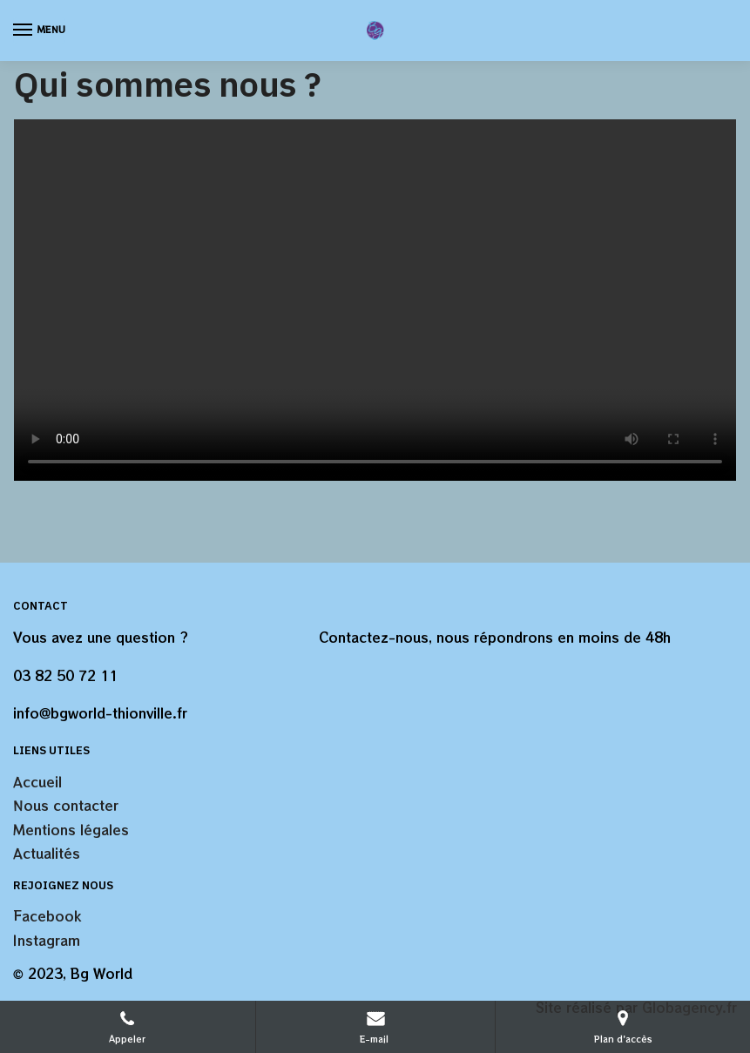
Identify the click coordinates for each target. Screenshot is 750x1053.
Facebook (47, 916)
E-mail (375, 1026)
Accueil (37, 782)
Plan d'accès (623, 1026)
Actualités (46, 853)
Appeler (127, 1026)
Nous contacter (65, 805)
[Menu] (39, 30)
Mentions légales (71, 829)
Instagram (46, 940)
